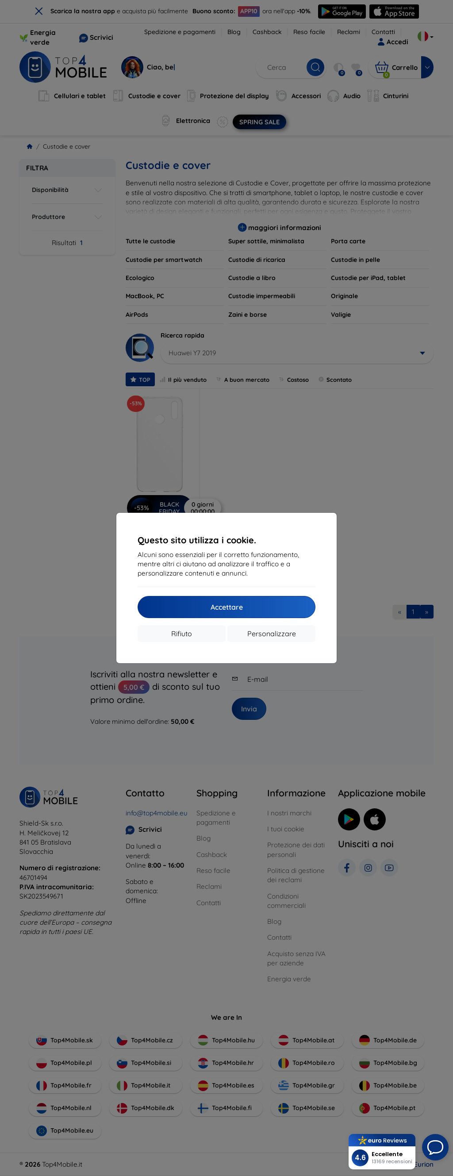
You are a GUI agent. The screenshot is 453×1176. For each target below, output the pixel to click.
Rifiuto (181, 633)
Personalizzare (271, 633)
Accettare (227, 607)
